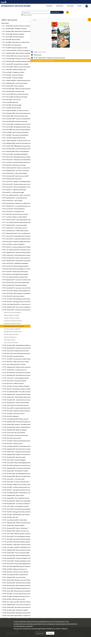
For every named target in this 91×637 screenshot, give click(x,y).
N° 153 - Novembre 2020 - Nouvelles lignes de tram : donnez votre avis (18, 473)
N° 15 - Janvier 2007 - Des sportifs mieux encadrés (15, 64)
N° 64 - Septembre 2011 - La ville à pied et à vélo (15, 198)
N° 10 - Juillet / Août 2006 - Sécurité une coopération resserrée (18, 50)
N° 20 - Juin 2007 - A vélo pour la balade (13, 77)
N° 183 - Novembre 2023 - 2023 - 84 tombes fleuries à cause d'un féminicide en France (18, 555)
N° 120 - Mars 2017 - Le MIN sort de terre (13, 383)
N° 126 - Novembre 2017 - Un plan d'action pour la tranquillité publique (18, 400)
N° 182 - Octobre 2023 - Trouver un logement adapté (16, 552)
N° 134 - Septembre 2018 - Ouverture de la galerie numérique (18, 421)
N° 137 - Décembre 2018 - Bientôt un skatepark (15, 430)
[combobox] (57, 12)
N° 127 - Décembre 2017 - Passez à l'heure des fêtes (16, 402)
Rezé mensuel (5, 23)
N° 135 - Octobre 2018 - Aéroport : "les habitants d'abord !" (18, 424)
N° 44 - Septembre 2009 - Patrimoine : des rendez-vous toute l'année (18, 143)
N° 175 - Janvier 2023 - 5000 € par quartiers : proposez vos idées (18, 533)
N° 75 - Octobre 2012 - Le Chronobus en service (15, 228)
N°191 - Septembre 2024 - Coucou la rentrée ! (14, 577)
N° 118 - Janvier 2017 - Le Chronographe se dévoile (16, 378)
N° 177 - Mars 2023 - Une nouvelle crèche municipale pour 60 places (18, 539)
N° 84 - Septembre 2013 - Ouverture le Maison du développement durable (18, 252)
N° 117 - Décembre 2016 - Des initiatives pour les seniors (17, 375)
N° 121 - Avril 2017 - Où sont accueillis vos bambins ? (16, 386)
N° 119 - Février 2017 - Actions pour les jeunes (14, 380)
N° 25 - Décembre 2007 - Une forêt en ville (13, 91)
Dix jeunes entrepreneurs (10, 337)
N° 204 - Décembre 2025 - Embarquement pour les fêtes (17, 612)
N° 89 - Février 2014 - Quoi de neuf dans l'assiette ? (16, 266)
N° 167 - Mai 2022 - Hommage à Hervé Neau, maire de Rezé (18, 511)
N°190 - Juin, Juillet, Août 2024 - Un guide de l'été (15, 574)
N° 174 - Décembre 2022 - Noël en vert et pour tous (16, 531)
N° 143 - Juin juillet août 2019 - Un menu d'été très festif (17, 446)
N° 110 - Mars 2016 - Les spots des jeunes (13, 356)
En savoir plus (40, 633)
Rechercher (59, 6)
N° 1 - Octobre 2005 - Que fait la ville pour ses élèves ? (16, 26)
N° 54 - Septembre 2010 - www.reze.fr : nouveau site (16, 170)
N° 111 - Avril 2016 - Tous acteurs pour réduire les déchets (17, 359)
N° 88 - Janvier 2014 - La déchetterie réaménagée (15, 263)
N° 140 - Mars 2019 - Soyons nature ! (12, 438)
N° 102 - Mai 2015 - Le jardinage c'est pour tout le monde (17, 301)
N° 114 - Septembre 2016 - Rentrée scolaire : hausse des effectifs (18, 367)
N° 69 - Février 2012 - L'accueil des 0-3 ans (13, 211)
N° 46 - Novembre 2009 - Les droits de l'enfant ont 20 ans (17, 148)
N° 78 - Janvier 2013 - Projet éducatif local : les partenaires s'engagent (18, 236)
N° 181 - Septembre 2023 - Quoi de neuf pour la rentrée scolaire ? (18, 550)
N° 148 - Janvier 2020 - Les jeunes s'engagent (14, 460)
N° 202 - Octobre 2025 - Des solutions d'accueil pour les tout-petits (18, 607)
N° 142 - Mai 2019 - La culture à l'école (12, 443)
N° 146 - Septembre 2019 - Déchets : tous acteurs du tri (17, 454)
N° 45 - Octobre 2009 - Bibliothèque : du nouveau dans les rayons (18, 146)
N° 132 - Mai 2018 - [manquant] (10, 416)
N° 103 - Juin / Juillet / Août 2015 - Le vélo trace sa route (17, 304)
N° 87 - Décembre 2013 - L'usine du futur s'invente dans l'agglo (18, 260)
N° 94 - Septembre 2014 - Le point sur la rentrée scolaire (17, 279)
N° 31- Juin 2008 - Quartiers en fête (12, 107)
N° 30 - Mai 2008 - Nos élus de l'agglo (12, 105)
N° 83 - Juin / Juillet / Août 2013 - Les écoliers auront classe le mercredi (18, 249)
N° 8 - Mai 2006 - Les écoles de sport (12, 45)
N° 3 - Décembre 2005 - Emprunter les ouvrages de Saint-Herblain (18, 31)
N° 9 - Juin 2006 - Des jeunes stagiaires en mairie (15, 47)
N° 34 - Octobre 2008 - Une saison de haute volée (15, 116)
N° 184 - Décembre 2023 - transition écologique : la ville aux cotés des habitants (18, 558)
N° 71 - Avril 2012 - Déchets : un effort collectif (15, 217)
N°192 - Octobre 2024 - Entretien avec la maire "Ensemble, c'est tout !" (18, 580)
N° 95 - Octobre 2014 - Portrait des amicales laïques (16, 282)
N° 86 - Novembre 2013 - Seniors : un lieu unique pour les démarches (18, 258)
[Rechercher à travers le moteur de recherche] (36, 12)
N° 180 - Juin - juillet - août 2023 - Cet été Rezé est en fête (17, 547)
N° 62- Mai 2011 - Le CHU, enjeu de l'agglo (13, 192)
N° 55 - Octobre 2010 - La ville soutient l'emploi (15, 173)
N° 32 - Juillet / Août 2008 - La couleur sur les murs (15, 110)
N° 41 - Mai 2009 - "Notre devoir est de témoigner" (16, 135)
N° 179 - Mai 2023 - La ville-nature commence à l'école (16, 544)
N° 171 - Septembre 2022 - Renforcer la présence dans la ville (18, 522)
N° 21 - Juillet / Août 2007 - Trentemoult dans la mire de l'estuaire (18, 80)
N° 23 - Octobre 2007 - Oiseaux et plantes (13, 86)
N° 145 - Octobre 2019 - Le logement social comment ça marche (18, 451)
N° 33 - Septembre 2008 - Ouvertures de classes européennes (18, 113)
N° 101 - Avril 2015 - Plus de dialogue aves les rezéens (16, 299)
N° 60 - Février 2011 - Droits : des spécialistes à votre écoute (18, 187)
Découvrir (70, 6)
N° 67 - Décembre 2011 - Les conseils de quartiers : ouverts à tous (18, 206)
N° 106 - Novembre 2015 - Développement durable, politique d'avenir (18, 345)
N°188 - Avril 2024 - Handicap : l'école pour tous (15, 569)
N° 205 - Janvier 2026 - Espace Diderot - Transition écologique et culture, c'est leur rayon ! (18, 615)
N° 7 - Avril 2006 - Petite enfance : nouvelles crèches (16, 42)
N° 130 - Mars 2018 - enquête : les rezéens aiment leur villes (18, 410)
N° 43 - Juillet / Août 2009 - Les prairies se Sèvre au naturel (18, 140)
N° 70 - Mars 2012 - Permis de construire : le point (15, 214)
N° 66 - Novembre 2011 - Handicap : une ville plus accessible (18, 203)
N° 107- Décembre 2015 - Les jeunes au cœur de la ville (16, 348)
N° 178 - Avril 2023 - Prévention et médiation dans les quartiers (18, 541)
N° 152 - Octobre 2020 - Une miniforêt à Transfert (15, 470)
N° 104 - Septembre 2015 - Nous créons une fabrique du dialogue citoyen (18, 307)
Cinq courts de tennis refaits (11, 342)
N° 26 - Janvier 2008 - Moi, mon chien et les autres (15, 94)
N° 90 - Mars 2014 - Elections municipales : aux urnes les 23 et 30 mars (18, 268)
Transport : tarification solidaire (11, 318)
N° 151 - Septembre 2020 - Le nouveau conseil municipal (17, 468)
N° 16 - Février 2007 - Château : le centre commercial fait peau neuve (18, 66)
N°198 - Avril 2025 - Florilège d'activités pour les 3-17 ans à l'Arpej (18, 596)
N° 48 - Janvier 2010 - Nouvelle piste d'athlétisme (15, 154)
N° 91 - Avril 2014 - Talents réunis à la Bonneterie (15, 271)
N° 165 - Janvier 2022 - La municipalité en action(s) (16, 506)
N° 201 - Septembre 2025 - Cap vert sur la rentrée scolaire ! (18, 604)
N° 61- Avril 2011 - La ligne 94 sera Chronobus (14, 189)
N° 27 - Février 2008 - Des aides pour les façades (15, 96)
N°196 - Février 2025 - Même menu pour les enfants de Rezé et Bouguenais (18, 591)
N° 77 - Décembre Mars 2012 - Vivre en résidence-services (17, 233)
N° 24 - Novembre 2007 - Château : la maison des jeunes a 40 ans (18, 88)
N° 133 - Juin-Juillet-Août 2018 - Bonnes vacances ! (16, 419)
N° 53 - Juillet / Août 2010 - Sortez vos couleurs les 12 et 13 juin (18, 167)
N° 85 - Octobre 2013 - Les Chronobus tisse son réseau (17, 255)
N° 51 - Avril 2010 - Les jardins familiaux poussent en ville (17, 162)
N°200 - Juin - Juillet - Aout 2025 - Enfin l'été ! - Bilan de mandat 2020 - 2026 (18, 602)
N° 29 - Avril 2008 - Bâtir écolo (10, 102)
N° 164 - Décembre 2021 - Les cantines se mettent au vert (17, 503)
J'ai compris (50, 633)
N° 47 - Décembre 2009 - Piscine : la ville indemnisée (16, 151)
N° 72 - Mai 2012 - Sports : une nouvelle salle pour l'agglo (17, 219)
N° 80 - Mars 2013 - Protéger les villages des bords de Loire (18, 241)
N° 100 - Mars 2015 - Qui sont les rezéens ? (13, 296)
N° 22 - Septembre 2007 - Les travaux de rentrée (15, 83)
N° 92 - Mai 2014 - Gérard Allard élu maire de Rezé (15, 274)
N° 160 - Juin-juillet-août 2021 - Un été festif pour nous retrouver (18, 492)
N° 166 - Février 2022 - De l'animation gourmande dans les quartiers (18, 509)
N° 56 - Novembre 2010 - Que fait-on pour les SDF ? (16, 176)
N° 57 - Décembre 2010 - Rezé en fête (12, 178)
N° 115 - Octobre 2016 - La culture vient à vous (15, 369)
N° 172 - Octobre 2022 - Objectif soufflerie (13, 525)
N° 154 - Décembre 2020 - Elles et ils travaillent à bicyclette (18, 476)
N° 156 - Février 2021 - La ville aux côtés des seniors (16, 481)
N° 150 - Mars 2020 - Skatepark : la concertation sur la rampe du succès (18, 465)
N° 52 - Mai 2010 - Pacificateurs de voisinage (14, 165)
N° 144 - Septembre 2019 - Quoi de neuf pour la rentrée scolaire (18, 449)
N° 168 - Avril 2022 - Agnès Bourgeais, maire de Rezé (16, 514)
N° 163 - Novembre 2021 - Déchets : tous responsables (16, 501)
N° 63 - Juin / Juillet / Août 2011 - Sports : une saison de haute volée (18, 195)
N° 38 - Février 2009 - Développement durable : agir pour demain (18, 127)
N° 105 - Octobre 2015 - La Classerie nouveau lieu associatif (18, 309)
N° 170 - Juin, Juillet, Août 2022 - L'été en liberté (15, 520)
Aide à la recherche (27, 15)
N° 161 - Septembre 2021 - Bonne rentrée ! (13, 495)
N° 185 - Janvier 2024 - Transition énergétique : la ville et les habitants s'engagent (18, 561)
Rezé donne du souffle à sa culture (12, 323)
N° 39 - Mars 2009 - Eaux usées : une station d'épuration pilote (18, 129)
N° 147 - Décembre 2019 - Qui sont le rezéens (14, 457)
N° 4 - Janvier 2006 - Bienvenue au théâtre (13, 34)
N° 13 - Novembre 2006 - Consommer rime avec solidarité (17, 58)
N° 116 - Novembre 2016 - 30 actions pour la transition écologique (18, 372)
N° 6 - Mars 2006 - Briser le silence (11, 39)
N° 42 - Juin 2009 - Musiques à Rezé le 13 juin (14, 137)
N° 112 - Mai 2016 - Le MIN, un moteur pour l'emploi (16, 361)
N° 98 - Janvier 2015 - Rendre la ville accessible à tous (16, 290)
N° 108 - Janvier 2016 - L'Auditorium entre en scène (16, 350)
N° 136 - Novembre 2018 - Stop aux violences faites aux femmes (18, 427)
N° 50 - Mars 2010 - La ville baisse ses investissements (16, 159)
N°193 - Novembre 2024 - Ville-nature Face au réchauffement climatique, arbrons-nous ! (18, 582)
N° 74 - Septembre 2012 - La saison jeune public (15, 225)
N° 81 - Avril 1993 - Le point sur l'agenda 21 (14, 244)
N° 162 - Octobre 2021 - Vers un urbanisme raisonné (16, 498)
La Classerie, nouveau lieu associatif (12, 320)
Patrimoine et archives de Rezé (16, 6)
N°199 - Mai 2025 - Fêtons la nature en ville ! (14, 599)
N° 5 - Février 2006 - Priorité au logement (13, 36)
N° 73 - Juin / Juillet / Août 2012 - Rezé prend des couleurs (17, 222)
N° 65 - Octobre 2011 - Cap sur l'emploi (12, 200)
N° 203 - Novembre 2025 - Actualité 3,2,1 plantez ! (15, 610)
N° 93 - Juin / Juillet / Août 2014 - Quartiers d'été (15, 277)
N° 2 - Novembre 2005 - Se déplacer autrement (14, 28)
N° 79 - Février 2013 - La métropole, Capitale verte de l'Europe (18, 238)
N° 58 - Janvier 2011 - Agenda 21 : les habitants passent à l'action (18, 181)
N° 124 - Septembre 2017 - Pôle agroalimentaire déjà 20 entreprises (18, 394)
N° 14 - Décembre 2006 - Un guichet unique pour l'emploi (17, 61)
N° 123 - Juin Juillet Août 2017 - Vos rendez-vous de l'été (17, 391)
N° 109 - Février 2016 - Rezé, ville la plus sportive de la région (18, 353)
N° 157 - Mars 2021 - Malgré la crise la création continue (17, 484)
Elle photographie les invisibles (11, 315)
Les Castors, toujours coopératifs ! (12, 329)
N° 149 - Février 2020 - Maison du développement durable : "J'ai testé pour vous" (18, 462)
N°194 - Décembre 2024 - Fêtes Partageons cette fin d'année (18, 585)
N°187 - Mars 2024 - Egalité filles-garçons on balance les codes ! (18, 566)
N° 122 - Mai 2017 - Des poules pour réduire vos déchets (17, 389)
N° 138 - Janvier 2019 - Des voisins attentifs (14, 432)
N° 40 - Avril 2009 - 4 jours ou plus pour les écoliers (16, 132)
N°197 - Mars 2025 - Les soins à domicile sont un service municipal (18, 593)
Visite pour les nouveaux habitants (12, 312)
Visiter (79, 6)
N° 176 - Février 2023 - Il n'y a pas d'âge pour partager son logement (18, 536)
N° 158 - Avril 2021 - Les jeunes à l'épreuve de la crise (16, 487)
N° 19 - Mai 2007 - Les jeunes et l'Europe (13, 75)
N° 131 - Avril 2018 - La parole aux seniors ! (14, 413)
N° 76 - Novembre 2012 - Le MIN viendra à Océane (15, 230)
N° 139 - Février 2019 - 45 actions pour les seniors (15, 435)
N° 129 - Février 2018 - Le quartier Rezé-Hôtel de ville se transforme (18, 408)
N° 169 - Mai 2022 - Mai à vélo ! (10, 517)
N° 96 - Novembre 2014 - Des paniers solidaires (15, 285)
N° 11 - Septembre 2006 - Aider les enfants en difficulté (17, 53)
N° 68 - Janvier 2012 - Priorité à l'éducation (14, 208)
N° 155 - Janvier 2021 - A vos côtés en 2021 (14, 479)
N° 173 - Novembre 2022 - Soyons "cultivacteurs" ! (16, 528)
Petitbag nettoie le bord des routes (12, 331)
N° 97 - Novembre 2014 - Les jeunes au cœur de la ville (16, 288)
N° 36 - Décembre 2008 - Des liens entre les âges (15, 121)
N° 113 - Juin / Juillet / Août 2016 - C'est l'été (14, 364)
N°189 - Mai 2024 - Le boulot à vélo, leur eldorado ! (16, 571)
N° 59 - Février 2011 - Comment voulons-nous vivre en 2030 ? (18, 184)
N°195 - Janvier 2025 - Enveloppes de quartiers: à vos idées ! (18, 588)
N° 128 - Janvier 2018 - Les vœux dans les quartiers (16, 405)
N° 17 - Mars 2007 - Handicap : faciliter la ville (14, 69)
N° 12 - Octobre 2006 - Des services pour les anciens (16, 56)
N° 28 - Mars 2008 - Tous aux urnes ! (12, 99)
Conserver (49, 6)
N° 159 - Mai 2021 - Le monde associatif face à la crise (16, 490)
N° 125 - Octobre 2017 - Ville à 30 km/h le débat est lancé (17, 397)
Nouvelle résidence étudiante (11, 334)
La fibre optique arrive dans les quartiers (14, 326)
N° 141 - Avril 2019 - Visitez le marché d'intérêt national (17, 440)
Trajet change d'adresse (9, 339)
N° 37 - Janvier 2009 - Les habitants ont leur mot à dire (17, 124)
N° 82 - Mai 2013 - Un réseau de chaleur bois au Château (17, 247)
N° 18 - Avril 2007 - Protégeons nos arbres (13, 72)
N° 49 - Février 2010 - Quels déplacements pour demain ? (17, 157)
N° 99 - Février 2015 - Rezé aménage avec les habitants (17, 293)
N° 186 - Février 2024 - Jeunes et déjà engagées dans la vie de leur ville (18, 563)
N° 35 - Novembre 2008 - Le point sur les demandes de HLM (18, 118)
